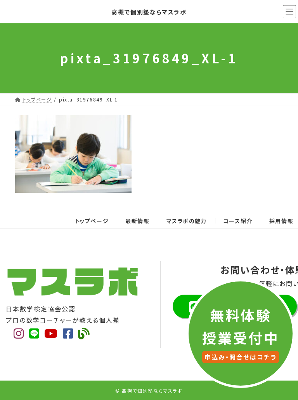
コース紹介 (238, 221)
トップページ (92, 221)
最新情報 (137, 221)
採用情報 (281, 221)
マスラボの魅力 (186, 221)
